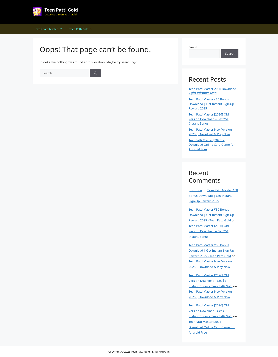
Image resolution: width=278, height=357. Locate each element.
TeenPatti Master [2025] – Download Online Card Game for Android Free (212, 144)
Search (193, 47)
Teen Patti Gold (61, 10)
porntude (195, 190)
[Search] (95, 73)
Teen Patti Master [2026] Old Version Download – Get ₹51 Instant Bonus (209, 118)
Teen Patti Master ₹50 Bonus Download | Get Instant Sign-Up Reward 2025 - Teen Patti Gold (211, 214)
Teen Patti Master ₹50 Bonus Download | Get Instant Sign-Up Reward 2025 (211, 103)
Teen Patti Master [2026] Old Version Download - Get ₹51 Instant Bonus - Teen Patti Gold (211, 280)
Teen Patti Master (51, 29)
